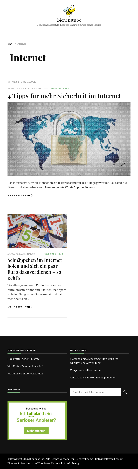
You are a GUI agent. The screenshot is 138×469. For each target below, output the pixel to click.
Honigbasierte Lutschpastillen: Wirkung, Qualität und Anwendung (94, 360)
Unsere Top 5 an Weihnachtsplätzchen (93, 377)
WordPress (43, 463)
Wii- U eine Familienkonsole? (25, 366)
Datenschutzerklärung (65, 463)
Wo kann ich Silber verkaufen (25, 373)
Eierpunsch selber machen (86, 370)
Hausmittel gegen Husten (23, 358)
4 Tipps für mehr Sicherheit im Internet (64, 95)
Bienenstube (69, 20)
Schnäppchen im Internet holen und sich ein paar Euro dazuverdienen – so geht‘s (35, 269)
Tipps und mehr (60, 88)
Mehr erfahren (20, 195)
